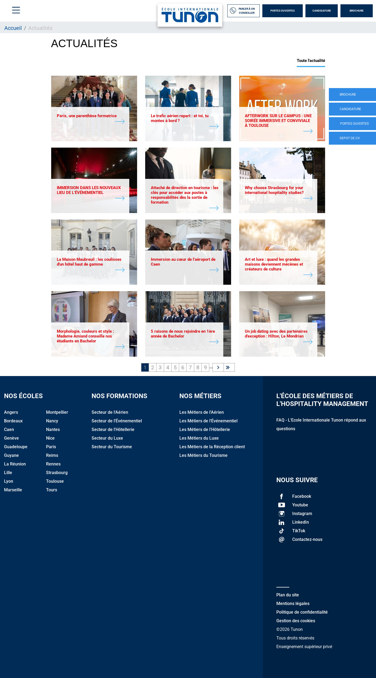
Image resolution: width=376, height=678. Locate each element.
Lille (8, 472)
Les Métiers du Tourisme (203, 455)
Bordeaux (13, 420)
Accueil (13, 28)
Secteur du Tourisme (112, 446)
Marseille (13, 489)
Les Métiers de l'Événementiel (208, 420)
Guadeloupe (15, 446)
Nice (50, 438)
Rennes (53, 464)
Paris (51, 446)
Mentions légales (292, 603)
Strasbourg (57, 472)
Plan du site (287, 594)
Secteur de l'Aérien (110, 412)
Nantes (53, 429)
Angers (11, 412)
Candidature (321, 10)
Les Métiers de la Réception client (212, 446)
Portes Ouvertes (282, 10)
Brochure (357, 10)
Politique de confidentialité (302, 612)
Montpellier (57, 412)
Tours (51, 489)
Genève (11, 438)
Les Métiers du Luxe (199, 438)
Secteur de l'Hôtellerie (113, 429)
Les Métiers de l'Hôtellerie (204, 429)
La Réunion (15, 464)
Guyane (11, 455)
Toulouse (55, 481)
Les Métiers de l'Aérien (201, 412)
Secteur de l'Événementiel (117, 420)
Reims (52, 455)
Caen (9, 429)
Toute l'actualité (311, 60)
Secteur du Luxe (107, 438)
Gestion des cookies (295, 620)
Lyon (8, 481)
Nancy (52, 420)
